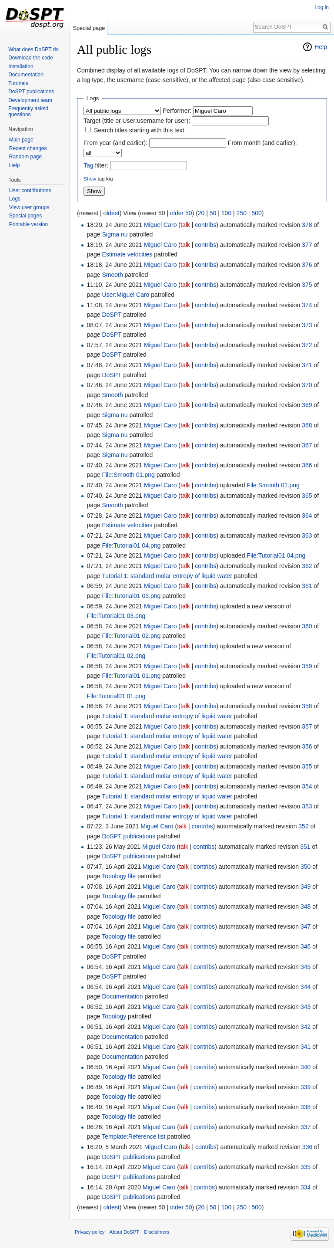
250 (242, 213)
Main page (21, 140)
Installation (20, 66)
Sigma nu (114, 234)
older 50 (181, 213)
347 (306, 926)
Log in (321, 7)
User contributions (30, 190)
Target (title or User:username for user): (137, 120)
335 (306, 1166)
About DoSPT (124, 1232)
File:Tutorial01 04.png (131, 545)
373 (307, 325)
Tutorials (18, 83)
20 (201, 213)
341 (306, 1046)
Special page (89, 28)
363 (307, 535)
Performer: (177, 110)
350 (306, 866)
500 (256, 213)
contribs (205, 224)
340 (306, 1067)
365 (307, 495)
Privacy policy (89, 1232)
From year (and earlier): (115, 142)
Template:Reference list (133, 1136)
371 (307, 364)
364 (307, 515)
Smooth (112, 274)
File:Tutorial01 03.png (131, 595)
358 (307, 706)
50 (213, 213)
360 (307, 626)
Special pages (25, 216)
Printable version (28, 224)
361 (307, 585)
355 (307, 766)
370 (307, 384)
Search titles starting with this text (139, 130)
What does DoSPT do (33, 49)
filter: (96, 165)
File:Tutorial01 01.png (131, 675)
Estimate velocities (127, 254)
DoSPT (111, 314)
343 (306, 1006)
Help (320, 46)
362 (307, 565)
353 (307, 806)
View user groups (29, 207)
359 (307, 666)
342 (306, 1026)
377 (307, 244)
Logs (14, 199)
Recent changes (28, 148)
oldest (111, 213)
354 (307, 786)
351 (305, 846)
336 (307, 1146)
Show (90, 178)
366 (307, 465)
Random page (25, 157)
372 (307, 345)
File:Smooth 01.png (128, 474)
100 (226, 213)
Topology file (119, 876)
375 (307, 284)
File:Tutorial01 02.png (131, 635)
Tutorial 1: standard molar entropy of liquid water (167, 575)
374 (307, 305)
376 (307, 264)
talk (185, 224)
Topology (114, 1016)
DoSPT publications (128, 836)
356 (307, 746)
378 (307, 224)
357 (307, 726)
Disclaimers (156, 1232)
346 (306, 946)
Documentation (122, 996)
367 (307, 445)
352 (303, 826)
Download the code (30, 58)
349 (306, 886)
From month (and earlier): (262, 142)
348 (306, 906)
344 (306, 986)
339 (306, 1087)
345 (306, 966)
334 (306, 1187)
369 (307, 404)
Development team (30, 100)
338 (306, 1106)
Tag (89, 165)
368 (307, 425)
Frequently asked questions (28, 111)
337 (306, 1126)
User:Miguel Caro (125, 294)
